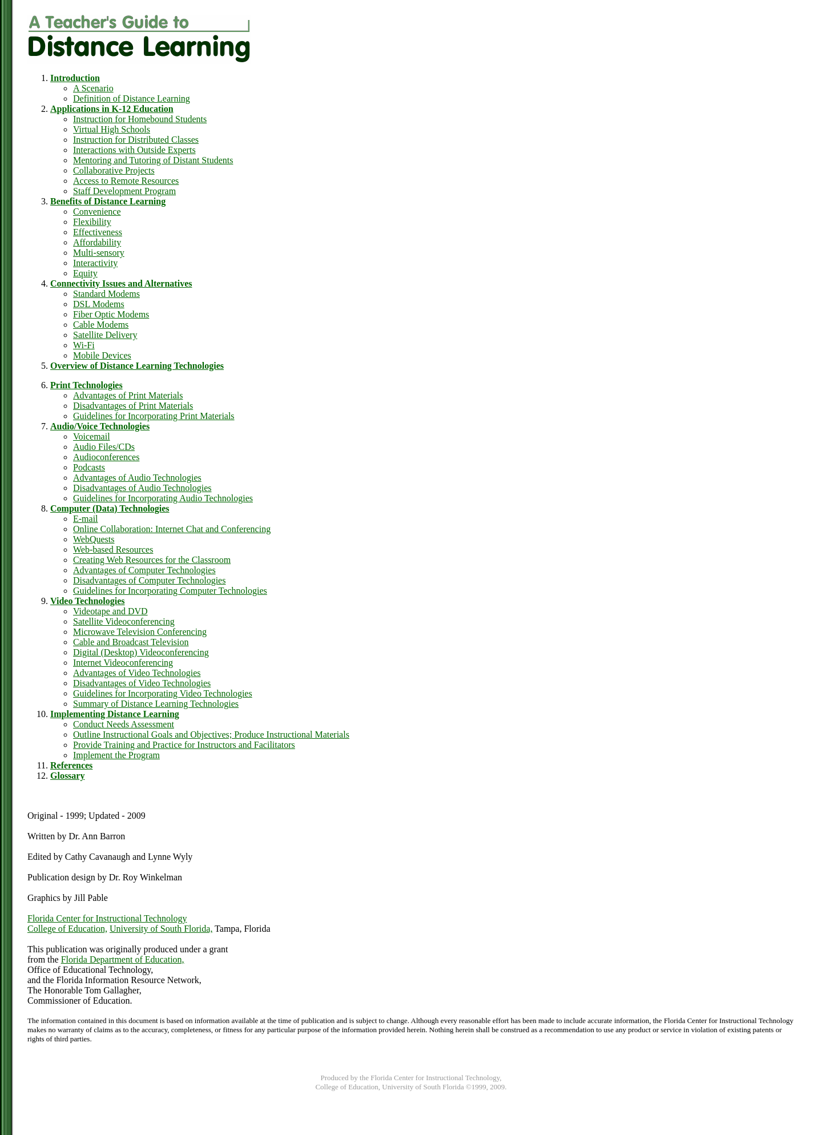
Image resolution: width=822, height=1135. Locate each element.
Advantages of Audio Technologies (137, 477)
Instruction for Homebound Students (140, 119)
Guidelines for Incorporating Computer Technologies (170, 590)
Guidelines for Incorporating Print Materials (154, 416)
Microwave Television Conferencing (140, 632)
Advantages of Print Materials (128, 395)
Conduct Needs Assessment (123, 724)
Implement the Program (116, 755)
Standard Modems (106, 294)
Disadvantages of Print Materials (133, 405)
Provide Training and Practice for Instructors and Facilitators (184, 745)
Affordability (97, 242)
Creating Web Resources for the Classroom (152, 560)
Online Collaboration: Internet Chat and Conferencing (172, 529)
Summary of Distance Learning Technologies (156, 704)
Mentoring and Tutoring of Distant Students (153, 160)
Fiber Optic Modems (111, 314)
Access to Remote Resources (126, 181)
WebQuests (93, 539)
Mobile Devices (102, 355)
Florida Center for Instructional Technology (107, 918)
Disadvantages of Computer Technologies (149, 580)
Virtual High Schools (111, 129)
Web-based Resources (113, 549)
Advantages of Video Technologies (137, 673)
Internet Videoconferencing (123, 662)
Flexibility (92, 222)
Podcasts (89, 467)
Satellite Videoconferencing (124, 621)
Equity (85, 273)
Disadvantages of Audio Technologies (142, 488)
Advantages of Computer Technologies (144, 570)
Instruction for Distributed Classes (136, 139)
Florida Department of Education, (122, 959)
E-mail (85, 519)
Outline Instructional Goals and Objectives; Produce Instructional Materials (211, 734)
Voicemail (91, 436)
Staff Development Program (124, 191)
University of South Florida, (161, 928)
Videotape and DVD (110, 611)
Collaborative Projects (114, 170)
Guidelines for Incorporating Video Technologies (162, 693)
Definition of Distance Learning (131, 98)
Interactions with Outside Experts (134, 150)
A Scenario (93, 88)
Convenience (97, 211)
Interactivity (95, 263)
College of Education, (67, 928)
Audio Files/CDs (104, 447)
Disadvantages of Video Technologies (142, 683)
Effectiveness (97, 232)
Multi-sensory (98, 252)
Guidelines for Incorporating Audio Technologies (163, 498)
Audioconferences (106, 457)
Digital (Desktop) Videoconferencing (141, 652)
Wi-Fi (84, 345)
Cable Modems (100, 324)
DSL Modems (98, 304)
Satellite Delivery (105, 335)
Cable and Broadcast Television (131, 642)
